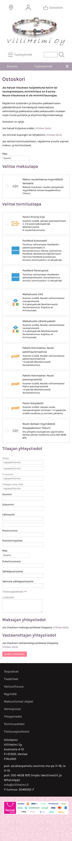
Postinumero (10, 530)
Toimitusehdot (14, 724)
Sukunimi (8, 504)
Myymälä (10, 694)
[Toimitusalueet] (11, 7)
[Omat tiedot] (28, 7)
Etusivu (12, 66)
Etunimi (7, 494)
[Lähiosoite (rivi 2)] (22, 525)
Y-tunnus (7, 474)
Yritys (5, 458)
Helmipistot (12, 709)
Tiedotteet (11, 679)
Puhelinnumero (11, 561)
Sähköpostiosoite (12, 571)
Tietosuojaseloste (14, 591)
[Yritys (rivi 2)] (22, 468)
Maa (4, 153)
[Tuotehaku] (51, 54)
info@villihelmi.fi (16, 785)
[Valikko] (67, 66)
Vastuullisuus (14, 686)
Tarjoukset (11, 671)
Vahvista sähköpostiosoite (17, 581)
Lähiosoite (8, 514)
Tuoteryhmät (43, 66)
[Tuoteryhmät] (20, 54)
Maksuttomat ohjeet (18, 701)
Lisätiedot (8, 597)
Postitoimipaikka (12, 540)
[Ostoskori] (53, 7)
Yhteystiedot (13, 716)
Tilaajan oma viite (12, 484)
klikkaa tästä (43, 128)
